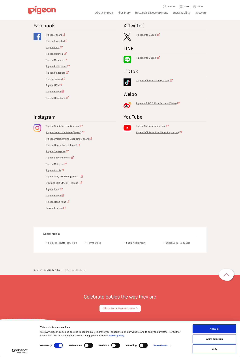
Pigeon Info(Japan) (146, 34)
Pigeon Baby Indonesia (58, 157)
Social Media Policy (52, 270)
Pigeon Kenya (53, 91)
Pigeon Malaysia (54, 53)
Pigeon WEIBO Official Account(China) (156, 103)
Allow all (214, 328)
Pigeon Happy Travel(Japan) (61, 145)
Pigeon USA (52, 85)
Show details (161, 345)
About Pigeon (104, 12)
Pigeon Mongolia (55, 59)
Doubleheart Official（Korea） (62, 182)
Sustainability (181, 12)
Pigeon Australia (55, 41)
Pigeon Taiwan (54, 78)
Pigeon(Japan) (54, 34)
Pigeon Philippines (56, 66)
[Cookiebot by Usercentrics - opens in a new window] (19, 351)
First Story (124, 12)
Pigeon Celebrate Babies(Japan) (63, 132)
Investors (200, 12)
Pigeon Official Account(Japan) (152, 80)
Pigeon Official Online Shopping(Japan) (67, 138)
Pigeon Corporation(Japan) (150, 126)
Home (36, 270)
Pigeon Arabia (53, 170)
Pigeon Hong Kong (56, 201)
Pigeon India (52, 47)
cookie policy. (117, 335)
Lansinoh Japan (54, 208)
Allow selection (214, 339)
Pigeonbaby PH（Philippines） (63, 176)
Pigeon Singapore (55, 72)
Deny (214, 349)
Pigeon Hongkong (56, 97)
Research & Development (151, 12)
